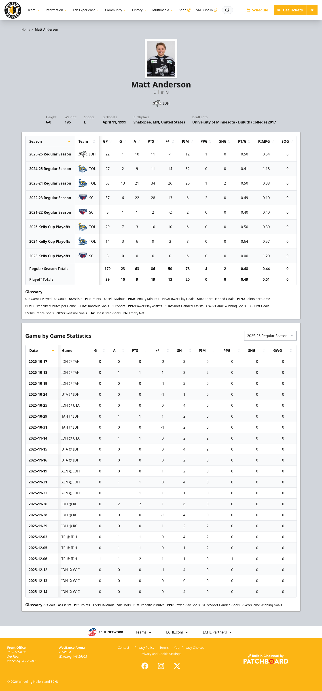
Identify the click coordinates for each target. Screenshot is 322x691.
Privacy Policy (144, 647)
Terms (164, 647)
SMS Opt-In (206, 10)
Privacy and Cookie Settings (161, 654)
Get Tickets (290, 10)
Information (56, 10)
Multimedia (163, 10)
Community (116, 10)
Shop (185, 10)
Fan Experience (86, 10)
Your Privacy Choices (189, 647)
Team (34, 10)
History (139, 10)
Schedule (257, 10)
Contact (123, 647)
